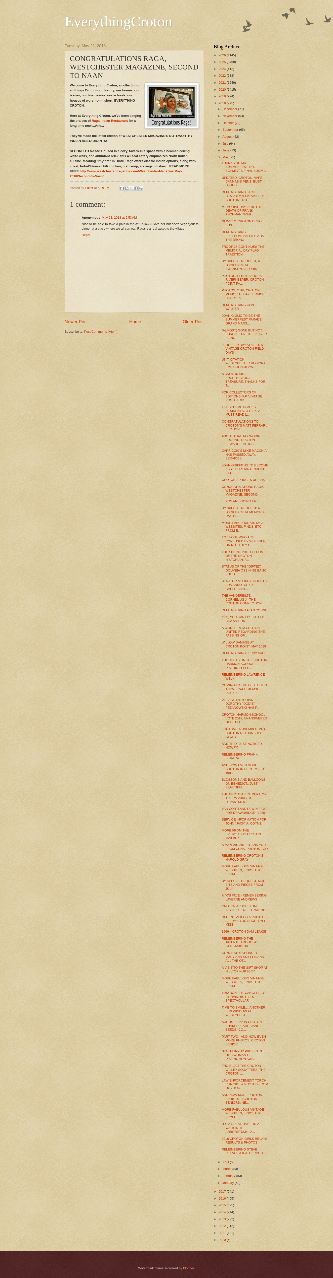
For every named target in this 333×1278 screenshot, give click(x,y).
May (225, 157)
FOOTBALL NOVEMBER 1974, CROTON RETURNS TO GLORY (244, 733)
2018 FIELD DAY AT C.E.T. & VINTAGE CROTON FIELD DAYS (243, 348)
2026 (223, 55)
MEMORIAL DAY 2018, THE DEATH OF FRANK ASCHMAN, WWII (242, 210)
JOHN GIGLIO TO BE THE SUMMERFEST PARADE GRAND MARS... (241, 319)
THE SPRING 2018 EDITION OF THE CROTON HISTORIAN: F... (242, 556)
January (228, 1183)
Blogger (188, 1268)
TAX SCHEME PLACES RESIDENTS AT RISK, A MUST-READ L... (241, 411)
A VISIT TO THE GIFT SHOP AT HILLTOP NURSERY (244, 969)
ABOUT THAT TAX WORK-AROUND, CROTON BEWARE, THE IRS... (241, 440)
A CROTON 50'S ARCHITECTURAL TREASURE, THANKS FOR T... (243, 379)
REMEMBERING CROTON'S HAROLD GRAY (242, 857)
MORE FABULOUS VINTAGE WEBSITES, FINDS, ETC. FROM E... (243, 526)
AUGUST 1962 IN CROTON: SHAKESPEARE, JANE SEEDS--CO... (242, 1025)
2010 (223, 1240)
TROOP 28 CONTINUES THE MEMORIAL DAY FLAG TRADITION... (243, 250)
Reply (86, 235)
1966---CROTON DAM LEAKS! (244, 931)
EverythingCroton (118, 21)
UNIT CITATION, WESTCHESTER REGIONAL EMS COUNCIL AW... (244, 363)
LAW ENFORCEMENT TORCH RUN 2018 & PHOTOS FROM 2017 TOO (245, 1084)
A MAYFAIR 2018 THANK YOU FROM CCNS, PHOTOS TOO (245, 846)
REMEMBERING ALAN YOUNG (244, 610)
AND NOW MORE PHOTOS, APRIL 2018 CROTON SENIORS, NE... (242, 1098)
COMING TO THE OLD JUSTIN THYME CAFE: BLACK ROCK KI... (244, 689)
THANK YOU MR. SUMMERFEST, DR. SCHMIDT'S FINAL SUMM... (244, 167)
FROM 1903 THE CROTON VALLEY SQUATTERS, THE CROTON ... (243, 1069)
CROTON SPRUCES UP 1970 (243, 480)
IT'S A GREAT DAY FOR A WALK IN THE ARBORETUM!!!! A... (240, 1128)
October (228, 123)
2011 (223, 1233)
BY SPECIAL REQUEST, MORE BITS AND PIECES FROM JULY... (245, 885)
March (227, 1169)
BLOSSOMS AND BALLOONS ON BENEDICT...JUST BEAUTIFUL (243, 783)
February (229, 1176)
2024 (223, 69)
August (227, 136)
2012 (223, 1226)
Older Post (193, 321)
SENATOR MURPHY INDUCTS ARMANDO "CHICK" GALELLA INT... (244, 585)
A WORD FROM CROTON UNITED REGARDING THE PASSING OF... (243, 632)
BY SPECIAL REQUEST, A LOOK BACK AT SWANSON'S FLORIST (241, 265)
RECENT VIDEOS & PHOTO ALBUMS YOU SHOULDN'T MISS (243, 921)
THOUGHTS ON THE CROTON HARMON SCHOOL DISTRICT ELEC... (244, 664)
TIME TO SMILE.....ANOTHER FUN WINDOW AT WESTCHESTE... (243, 1011)
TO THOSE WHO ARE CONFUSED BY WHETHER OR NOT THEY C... (243, 541)
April (226, 1162)
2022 (223, 75)
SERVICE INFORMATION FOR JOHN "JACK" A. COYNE (244, 821)
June (226, 150)
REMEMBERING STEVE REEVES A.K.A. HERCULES (244, 1151)
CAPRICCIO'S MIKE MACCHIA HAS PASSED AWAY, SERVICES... (244, 454)
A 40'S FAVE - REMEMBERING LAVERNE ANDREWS (244, 897)
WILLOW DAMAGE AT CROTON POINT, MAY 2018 (244, 644)
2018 (223, 103)
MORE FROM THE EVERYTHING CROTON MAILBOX (241, 834)
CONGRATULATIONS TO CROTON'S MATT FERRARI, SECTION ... (244, 425)
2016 (223, 1198)
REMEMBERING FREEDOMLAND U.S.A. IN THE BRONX (243, 236)
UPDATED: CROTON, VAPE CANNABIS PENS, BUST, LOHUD (242, 181)
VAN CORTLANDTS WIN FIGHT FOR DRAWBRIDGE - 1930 (245, 810)
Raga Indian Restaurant (110, 121)
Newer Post (76, 321)
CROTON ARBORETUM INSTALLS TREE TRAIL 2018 (244, 908)
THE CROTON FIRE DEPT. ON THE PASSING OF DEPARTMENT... (244, 798)
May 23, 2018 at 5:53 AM (119, 217)
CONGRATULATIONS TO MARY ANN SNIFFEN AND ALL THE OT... (243, 956)
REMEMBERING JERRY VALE (244, 653)
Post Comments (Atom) (101, 331)
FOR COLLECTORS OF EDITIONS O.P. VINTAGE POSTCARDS (242, 396)
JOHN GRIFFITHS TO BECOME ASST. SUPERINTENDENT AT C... (245, 469)
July (225, 143)
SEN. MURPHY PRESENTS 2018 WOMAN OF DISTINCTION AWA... (242, 1055)
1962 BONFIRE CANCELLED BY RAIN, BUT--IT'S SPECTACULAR (243, 996)
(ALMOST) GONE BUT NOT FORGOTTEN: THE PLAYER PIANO (244, 334)
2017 (223, 1191)
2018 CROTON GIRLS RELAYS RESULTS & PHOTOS (244, 1140)
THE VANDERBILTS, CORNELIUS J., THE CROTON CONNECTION (242, 599)
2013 (223, 1219)
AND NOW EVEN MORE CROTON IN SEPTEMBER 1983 (243, 769)
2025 (223, 62)
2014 (223, 1212)
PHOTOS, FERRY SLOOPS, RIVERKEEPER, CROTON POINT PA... (243, 279)
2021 (223, 82)
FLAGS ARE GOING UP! (239, 501)
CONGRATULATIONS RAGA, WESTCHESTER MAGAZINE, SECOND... (243, 490)
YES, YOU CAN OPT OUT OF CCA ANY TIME (243, 619)
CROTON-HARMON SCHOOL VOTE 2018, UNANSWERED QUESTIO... (244, 718)
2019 (223, 96)
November (230, 116)
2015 (223, 1205)
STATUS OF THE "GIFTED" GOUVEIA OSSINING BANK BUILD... (244, 570)
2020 (223, 89)
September (230, 129)
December (230, 109)
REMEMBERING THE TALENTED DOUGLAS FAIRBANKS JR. (240, 942)
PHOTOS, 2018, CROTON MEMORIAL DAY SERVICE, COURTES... (243, 294)
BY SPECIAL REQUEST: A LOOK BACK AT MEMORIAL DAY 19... (244, 512)
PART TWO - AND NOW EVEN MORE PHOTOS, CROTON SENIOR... (244, 1040)
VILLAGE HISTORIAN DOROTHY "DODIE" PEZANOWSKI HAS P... (240, 703)
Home (135, 321)
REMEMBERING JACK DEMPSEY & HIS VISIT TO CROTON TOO (243, 196)
